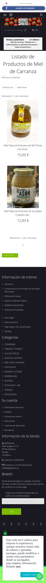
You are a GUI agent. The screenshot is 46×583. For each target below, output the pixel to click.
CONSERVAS (10, 344)
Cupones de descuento (15, 425)
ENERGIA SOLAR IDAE (14, 305)
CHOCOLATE (10, 367)
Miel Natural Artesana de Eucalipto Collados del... (23, 212)
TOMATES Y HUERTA (13, 349)
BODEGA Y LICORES (13, 371)
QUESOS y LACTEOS (13, 358)
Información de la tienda (20, 436)
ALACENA (9, 380)
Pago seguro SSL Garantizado (17, 326)
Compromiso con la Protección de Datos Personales (22, 290)
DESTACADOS (11, 394)
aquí (18, 566)
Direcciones (10, 421)
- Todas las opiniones (23, 43)
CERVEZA (9, 389)
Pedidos (8, 412)
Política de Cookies (13, 296)
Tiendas (8, 331)
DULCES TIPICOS (12, 353)
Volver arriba (10, 255)
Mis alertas (9, 430)
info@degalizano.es (10, 468)
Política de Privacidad (14, 309)
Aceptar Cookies (30, 574)
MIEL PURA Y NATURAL (15, 362)
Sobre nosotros (11, 322)
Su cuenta (9, 400)
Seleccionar (29, 87)
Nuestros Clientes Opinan (16, 300)
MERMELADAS (11, 376)
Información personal (14, 407)
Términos (9, 284)
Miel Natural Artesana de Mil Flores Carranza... (23, 147)
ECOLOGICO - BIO (12, 385)
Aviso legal (9, 317)
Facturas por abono (13, 416)
